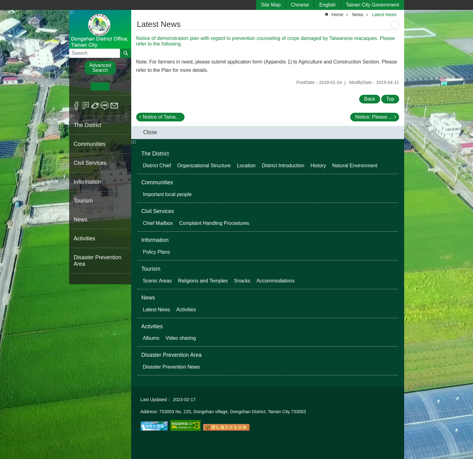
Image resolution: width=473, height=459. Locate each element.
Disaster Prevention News (171, 366)
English (327, 4)
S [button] (81, 86)
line (104, 105)
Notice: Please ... (374, 117)
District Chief (157, 165)
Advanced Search (100, 68)
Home (337, 14)
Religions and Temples (203, 280)
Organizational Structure (204, 165)
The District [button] (87, 125)
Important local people (167, 194)
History (318, 165)
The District (155, 154)
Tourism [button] (83, 201)
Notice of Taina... (161, 117)
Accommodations (276, 280)
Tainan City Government (372, 4)
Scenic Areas (157, 280)
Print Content (395, 24)
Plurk (86, 105)
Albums (151, 338)
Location (246, 165)
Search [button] (125, 53)
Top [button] (390, 99)
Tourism (151, 269)
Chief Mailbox (158, 223)
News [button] (80, 219)
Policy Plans (156, 252)
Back (369, 99)
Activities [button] (84, 238)
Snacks (242, 280)
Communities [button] (90, 144)
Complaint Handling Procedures (214, 223)
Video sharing (181, 338)
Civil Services (157, 211)
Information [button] (87, 182)
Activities (186, 309)
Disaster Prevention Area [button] (98, 260)
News (357, 14)
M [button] (100, 86)
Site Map (271, 4)
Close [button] (150, 132)
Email (114, 105)
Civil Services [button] (90, 163)
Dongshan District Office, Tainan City (100, 29)
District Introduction (283, 165)
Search (77, 51)
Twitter (95, 105)
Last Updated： (156, 399)
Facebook (76, 105)
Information (155, 240)
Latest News (384, 14)
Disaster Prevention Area (171, 355)
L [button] (118, 86)
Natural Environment (354, 165)
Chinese (300, 4)
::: (71, 12)
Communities (157, 182)
